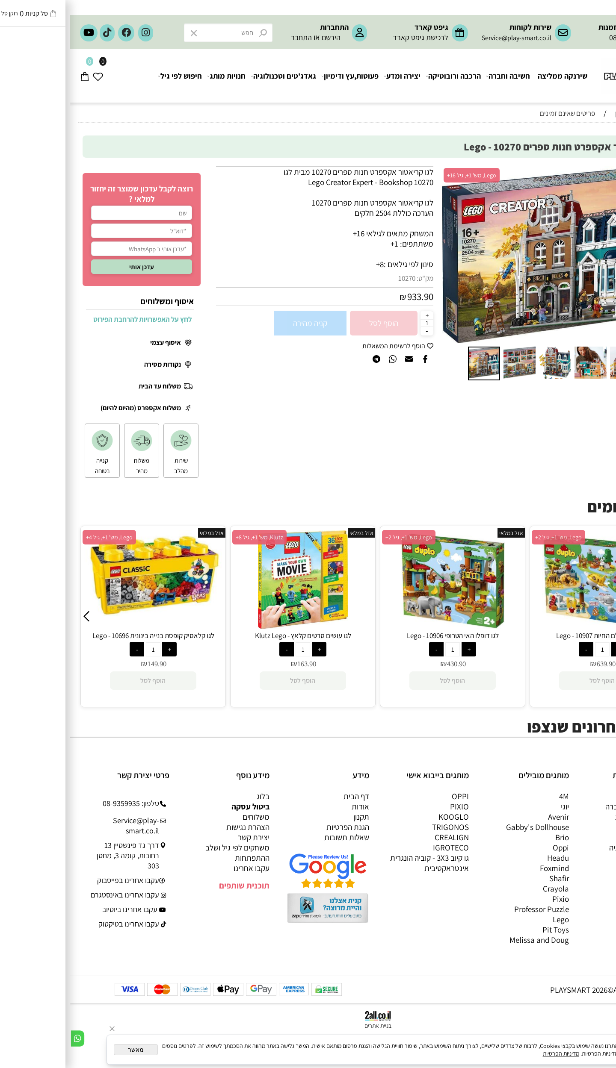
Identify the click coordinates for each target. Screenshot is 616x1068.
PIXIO (389, 806)
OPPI (390, 796)
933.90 (351, 296)
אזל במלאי (584, 171)
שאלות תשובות (277, 837)
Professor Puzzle (471, 909)
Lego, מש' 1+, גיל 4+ (189, 537)
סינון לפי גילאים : (339, 264)
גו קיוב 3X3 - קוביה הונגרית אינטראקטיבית (359, 863)
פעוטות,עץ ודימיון (280, 76)
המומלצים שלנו (580, 129)
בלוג (193, 796)
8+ (310, 264)
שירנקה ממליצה (493, 76)
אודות (290, 806)
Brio (492, 837)
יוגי (495, 806)
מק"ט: (355, 278)
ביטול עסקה (181, 806)
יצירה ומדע (333, 76)
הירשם (261, 37)
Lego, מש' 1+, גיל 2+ (488, 537)
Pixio (491, 899)
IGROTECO (381, 847)
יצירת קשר (184, 837)
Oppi (491, 847)
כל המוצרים (581, 796)
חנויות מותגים (578, 858)
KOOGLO (384, 817)
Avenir (488, 817)
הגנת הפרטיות (278, 827)
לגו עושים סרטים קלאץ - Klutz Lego (383, 635)
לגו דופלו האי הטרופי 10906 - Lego (533, 635)
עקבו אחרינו (182, 868)
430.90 (536, 663)
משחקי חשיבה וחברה (567, 806)
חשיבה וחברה (438, 76)
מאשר (66, 1049)
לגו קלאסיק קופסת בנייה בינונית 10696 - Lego (233, 635)
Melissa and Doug (469, 940)
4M (494, 796)
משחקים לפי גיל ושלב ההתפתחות (168, 852)
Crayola (486, 888)
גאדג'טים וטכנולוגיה (214, 76)
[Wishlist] (28, 76)
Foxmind (484, 868)
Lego (491, 919)
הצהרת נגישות (178, 827)
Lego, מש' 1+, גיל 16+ (401, 175)
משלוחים (186, 817)
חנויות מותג (157, 76)
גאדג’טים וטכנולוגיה (569, 847)
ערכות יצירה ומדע (572, 817)
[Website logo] (567, 72)
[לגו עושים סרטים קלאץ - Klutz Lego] (383, 626)
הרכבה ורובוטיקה (384, 76)
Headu (488, 858)
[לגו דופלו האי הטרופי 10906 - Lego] (532, 626)
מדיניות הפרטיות (491, 1053)
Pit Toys (486, 929)
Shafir (489, 878)
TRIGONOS (380, 827)
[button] (380, 255)
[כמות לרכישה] (357, 322)
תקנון (291, 817)
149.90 (237, 663)
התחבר (231, 37)
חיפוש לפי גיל (110, 76)
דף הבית (286, 796)
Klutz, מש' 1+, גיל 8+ (339, 537)
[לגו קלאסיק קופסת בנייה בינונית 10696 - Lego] (233, 613)
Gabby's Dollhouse (467, 827)
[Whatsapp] (8, 1038)
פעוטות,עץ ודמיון (574, 837)
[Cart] (15, 76)
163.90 (386, 663)
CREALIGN (382, 837)
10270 (337, 278)
